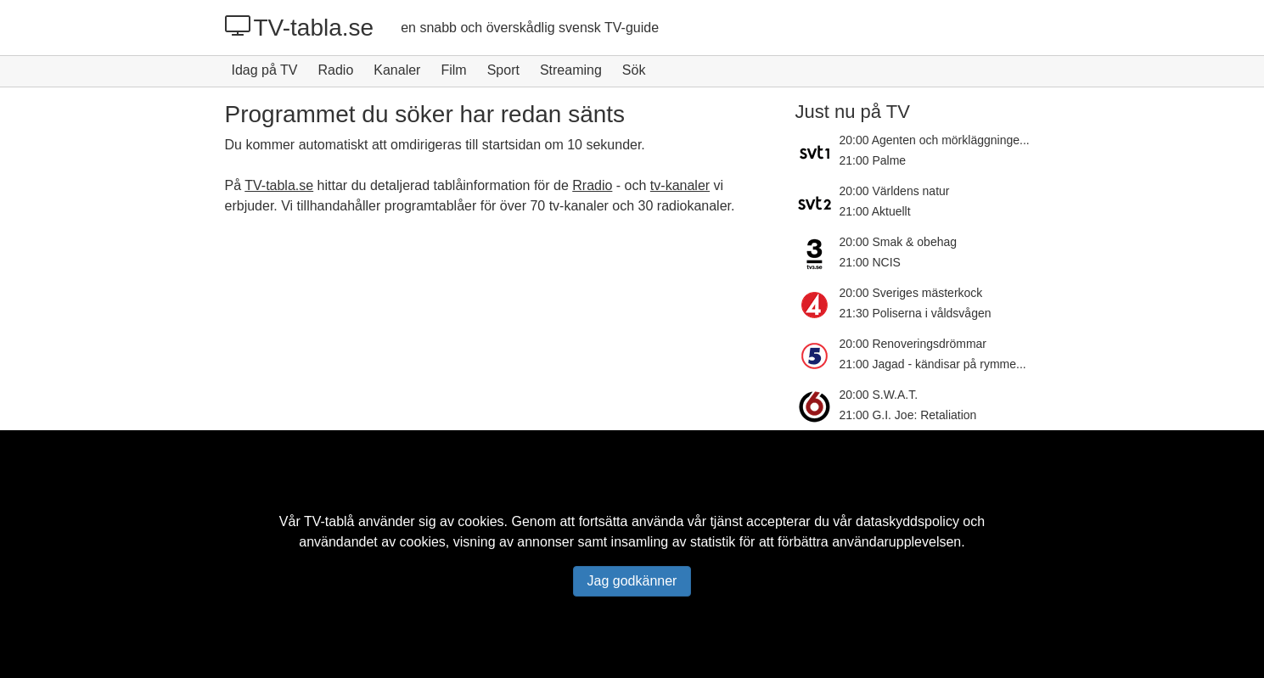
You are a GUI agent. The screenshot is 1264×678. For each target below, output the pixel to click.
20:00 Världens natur (895, 191)
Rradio (592, 185)
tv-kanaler (680, 185)
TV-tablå (329, 521)
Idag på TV (265, 70)
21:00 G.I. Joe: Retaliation (908, 415)
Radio (335, 70)
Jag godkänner (632, 581)
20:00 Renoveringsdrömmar (913, 343)
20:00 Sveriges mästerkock (911, 293)
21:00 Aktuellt (875, 211)
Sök (634, 70)
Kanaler (397, 70)
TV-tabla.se (299, 27)
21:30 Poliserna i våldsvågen (916, 313)
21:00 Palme (873, 160)
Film (453, 70)
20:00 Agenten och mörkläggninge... (935, 140)
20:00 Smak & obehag (899, 242)
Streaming (571, 70)
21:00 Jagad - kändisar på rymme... (933, 364)
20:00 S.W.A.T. (879, 394)
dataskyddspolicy (907, 521)
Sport (503, 70)
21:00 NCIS (870, 262)
